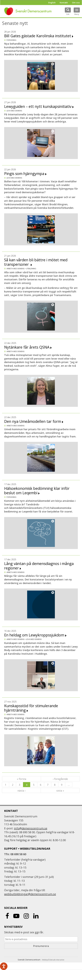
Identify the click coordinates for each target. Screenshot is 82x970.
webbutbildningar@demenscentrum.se (30, 894)
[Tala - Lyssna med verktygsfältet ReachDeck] (3, 966)
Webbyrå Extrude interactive (53, 960)
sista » (60, 790)
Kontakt (64, 2)
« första (21, 779)
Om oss (76, 2)
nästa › (21, 790)
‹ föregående (60, 779)
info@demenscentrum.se (30, 828)
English (52, 2)
